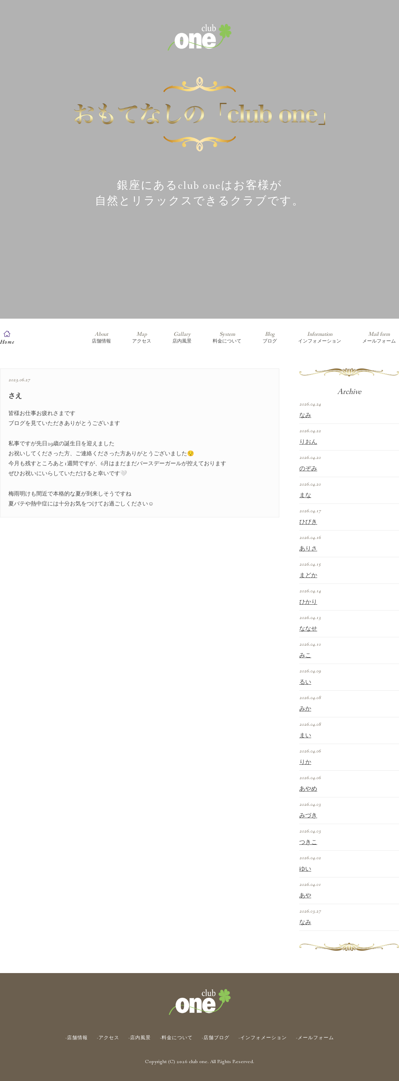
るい (305, 682)
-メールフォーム (315, 1038)
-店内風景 (139, 1038)
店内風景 (182, 338)
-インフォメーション (263, 1038)
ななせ (308, 629)
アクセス (141, 338)
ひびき (308, 522)
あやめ (308, 789)
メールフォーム (379, 338)
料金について (227, 338)
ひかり (308, 602)
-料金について (176, 1038)
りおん (308, 442)
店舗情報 (101, 338)
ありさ (308, 549)
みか (305, 709)
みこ (305, 656)
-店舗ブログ (215, 1038)
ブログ (270, 338)
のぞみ (308, 469)
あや (305, 896)
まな (305, 495)
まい (305, 736)
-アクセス (108, 1038)
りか (305, 762)
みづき (308, 816)
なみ (305, 415)
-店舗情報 (76, 1038)
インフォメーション (319, 338)
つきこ (308, 842)
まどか (308, 576)
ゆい (305, 869)
